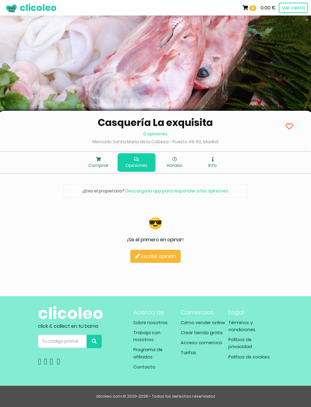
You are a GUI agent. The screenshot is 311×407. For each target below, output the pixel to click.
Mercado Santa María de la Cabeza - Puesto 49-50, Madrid (155, 142)
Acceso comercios (201, 343)
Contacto (144, 367)
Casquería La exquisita (155, 122)
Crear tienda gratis (202, 333)
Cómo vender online (203, 323)
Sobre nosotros (150, 323)
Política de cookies (249, 357)
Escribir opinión (155, 256)
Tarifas (188, 353)
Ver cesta (293, 7)
